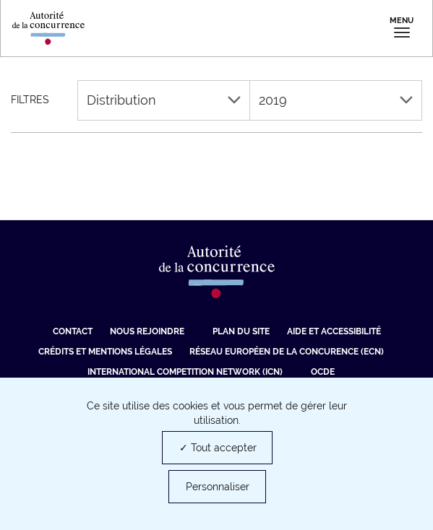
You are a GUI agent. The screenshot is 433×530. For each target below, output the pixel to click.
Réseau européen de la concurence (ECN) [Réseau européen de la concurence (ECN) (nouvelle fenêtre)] (286, 352)
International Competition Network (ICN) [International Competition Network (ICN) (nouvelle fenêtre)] (185, 372)
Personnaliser (217, 486)
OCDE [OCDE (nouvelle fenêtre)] (323, 372)
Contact (73, 331)
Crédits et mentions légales (105, 352)
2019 (336, 100)
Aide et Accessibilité (334, 331)
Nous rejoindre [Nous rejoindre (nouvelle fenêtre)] (147, 331)
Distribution (164, 100)
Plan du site (241, 331)
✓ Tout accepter (218, 447)
